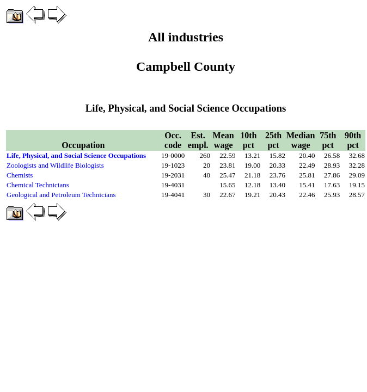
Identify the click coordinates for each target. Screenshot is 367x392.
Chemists (20, 175)
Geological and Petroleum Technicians (61, 195)
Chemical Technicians (38, 185)
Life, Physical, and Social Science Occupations (76, 155)
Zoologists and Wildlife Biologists (55, 165)
